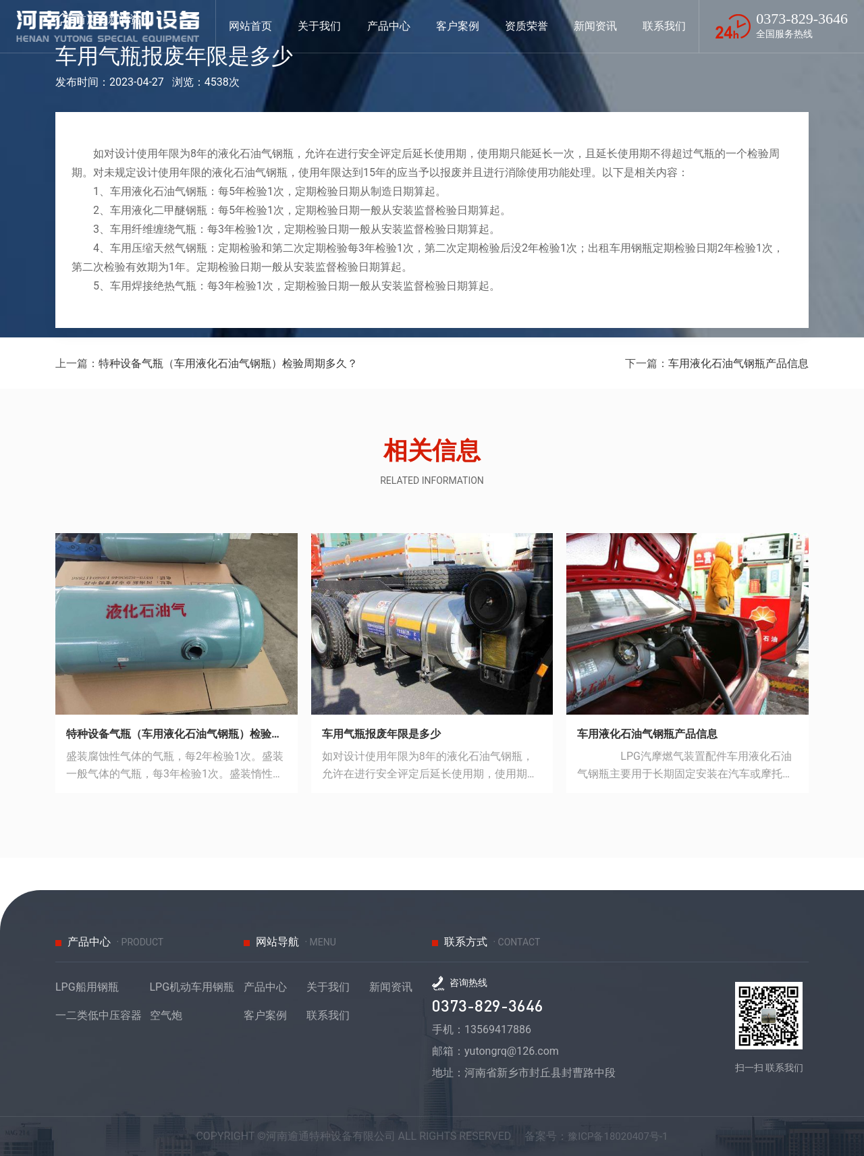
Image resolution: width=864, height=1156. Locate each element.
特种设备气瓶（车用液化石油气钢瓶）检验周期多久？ (228, 363)
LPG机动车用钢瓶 (192, 987)
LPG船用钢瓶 (87, 987)
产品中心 (265, 987)
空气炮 (166, 1015)
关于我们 (328, 987)
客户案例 (265, 1015)
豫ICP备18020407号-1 (617, 1136)
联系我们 (328, 1015)
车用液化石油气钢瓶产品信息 (738, 363)
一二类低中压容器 (98, 1015)
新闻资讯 (390, 987)
